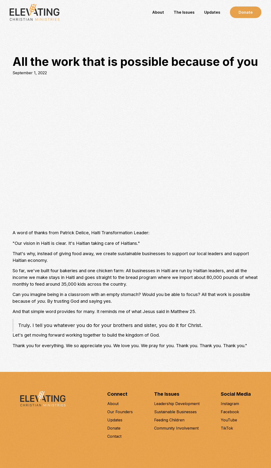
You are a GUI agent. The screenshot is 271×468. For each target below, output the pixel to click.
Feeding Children (169, 420)
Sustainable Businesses (175, 411)
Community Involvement (176, 428)
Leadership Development (177, 403)
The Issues (184, 12)
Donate (246, 12)
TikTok (227, 428)
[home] (35, 12)
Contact (114, 436)
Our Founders (120, 411)
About (158, 12)
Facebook (230, 411)
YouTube (229, 420)
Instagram (230, 403)
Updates (212, 12)
